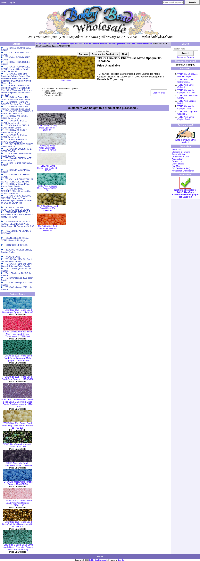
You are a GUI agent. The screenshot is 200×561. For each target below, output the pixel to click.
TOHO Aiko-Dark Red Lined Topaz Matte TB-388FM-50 (47, 228)
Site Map (176, 166)
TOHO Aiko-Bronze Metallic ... (186, 102)
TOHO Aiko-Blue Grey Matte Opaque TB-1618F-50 (47, 128)
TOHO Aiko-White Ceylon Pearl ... (185, 118)
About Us (176, 149)
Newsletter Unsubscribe (183, 171)
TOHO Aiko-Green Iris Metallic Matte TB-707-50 (17, 444)
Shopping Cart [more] (185, 61)
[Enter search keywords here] (173, 2)
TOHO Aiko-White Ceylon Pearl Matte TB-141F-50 (47, 168)
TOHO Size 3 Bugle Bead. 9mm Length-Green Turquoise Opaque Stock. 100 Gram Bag (17, 546)
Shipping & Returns (181, 152)
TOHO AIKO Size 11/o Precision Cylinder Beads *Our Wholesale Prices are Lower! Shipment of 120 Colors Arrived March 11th (97, 44)
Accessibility (177, 159)
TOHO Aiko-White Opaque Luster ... (185, 107)
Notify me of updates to (185, 192)
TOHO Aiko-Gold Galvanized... (185, 80)
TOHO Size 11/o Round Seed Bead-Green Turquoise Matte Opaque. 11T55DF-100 (17, 357)
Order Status (178, 163)
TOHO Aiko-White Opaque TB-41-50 (186, 91)
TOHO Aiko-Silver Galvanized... (185, 86)
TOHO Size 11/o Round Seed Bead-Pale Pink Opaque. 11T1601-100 (17, 501)
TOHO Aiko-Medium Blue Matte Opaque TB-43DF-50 (18, 482)
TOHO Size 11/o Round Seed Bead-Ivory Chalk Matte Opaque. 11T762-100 (17, 424)
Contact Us (177, 161)
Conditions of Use (180, 156)
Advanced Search (185, 57)
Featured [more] (17, 294)
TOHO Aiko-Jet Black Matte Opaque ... (187, 75)
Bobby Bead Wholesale (98, 560)
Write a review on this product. (185, 140)
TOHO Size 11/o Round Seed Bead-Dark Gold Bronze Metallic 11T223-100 (17, 523)
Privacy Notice (178, 154)
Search (185, 44)
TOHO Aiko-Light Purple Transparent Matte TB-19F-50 (17, 463)
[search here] (185, 48)
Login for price (159, 93)
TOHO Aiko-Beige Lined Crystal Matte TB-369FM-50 (47, 208)
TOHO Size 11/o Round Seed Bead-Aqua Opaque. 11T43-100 (17, 310)
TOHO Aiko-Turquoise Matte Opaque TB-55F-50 (47, 188)
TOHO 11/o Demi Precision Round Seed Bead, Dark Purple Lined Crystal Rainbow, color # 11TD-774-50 (17, 402)
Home (3, 2)
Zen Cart (121, 560)
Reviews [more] (185, 125)
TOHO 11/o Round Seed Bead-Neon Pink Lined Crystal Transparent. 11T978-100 (18, 333)
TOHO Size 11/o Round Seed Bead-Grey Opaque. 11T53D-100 (18, 377)
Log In (12, 2)
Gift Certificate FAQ (181, 168)
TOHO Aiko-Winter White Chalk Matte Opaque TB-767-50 (47, 148)
